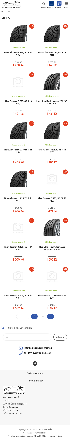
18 (42, 316)
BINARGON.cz (40, 436)
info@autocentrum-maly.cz (38, 348)
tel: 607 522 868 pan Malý (37, 352)
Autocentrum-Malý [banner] (11, 5)
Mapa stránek (56, 436)
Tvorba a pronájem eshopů (20, 436)
